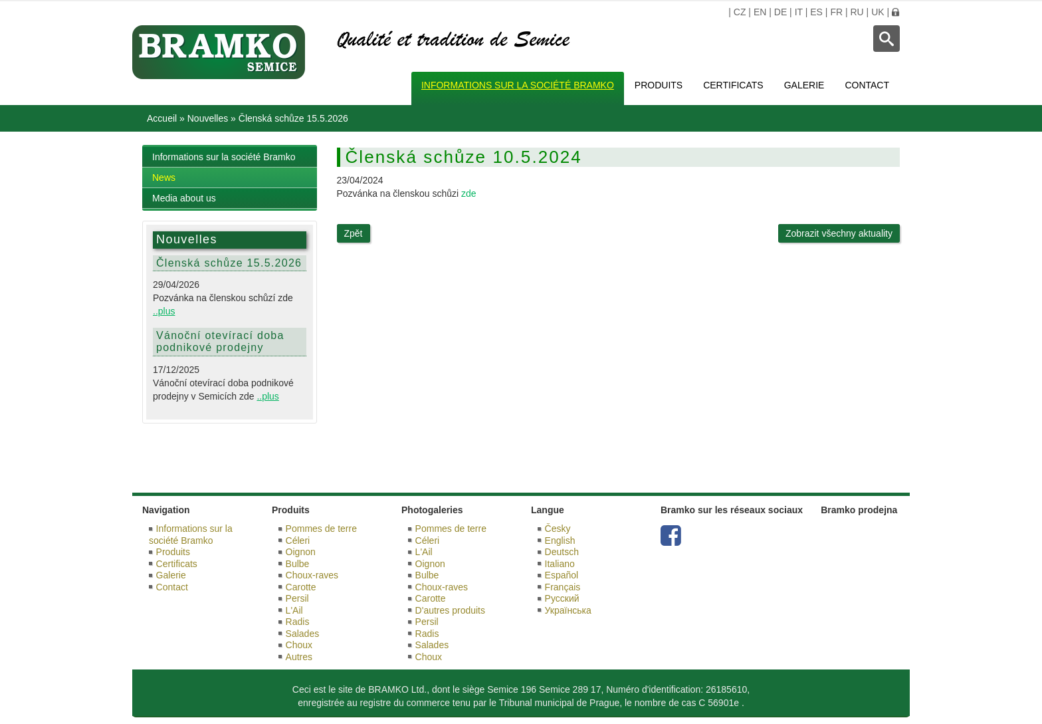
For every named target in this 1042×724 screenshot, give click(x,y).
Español (562, 575)
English (560, 540)
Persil (297, 598)
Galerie (804, 85)
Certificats (733, 85)
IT (799, 12)
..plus (164, 311)
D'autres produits (450, 610)
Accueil (162, 118)
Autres (299, 657)
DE (780, 12)
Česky (558, 528)
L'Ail (294, 610)
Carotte (301, 587)
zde (468, 193)
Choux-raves (312, 575)
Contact (867, 85)
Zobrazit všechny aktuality (838, 233)
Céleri (298, 540)
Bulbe (298, 563)
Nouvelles (207, 118)
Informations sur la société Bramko (517, 85)
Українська (568, 610)
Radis (298, 621)
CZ (740, 12)
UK (877, 12)
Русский (562, 598)
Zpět (353, 233)
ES (816, 12)
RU (856, 12)
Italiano (560, 563)
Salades (303, 633)
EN (760, 12)
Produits (658, 85)
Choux (299, 645)
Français (563, 587)
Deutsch (562, 551)
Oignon (301, 551)
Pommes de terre (321, 528)
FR (836, 12)
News (163, 177)
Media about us (184, 198)
